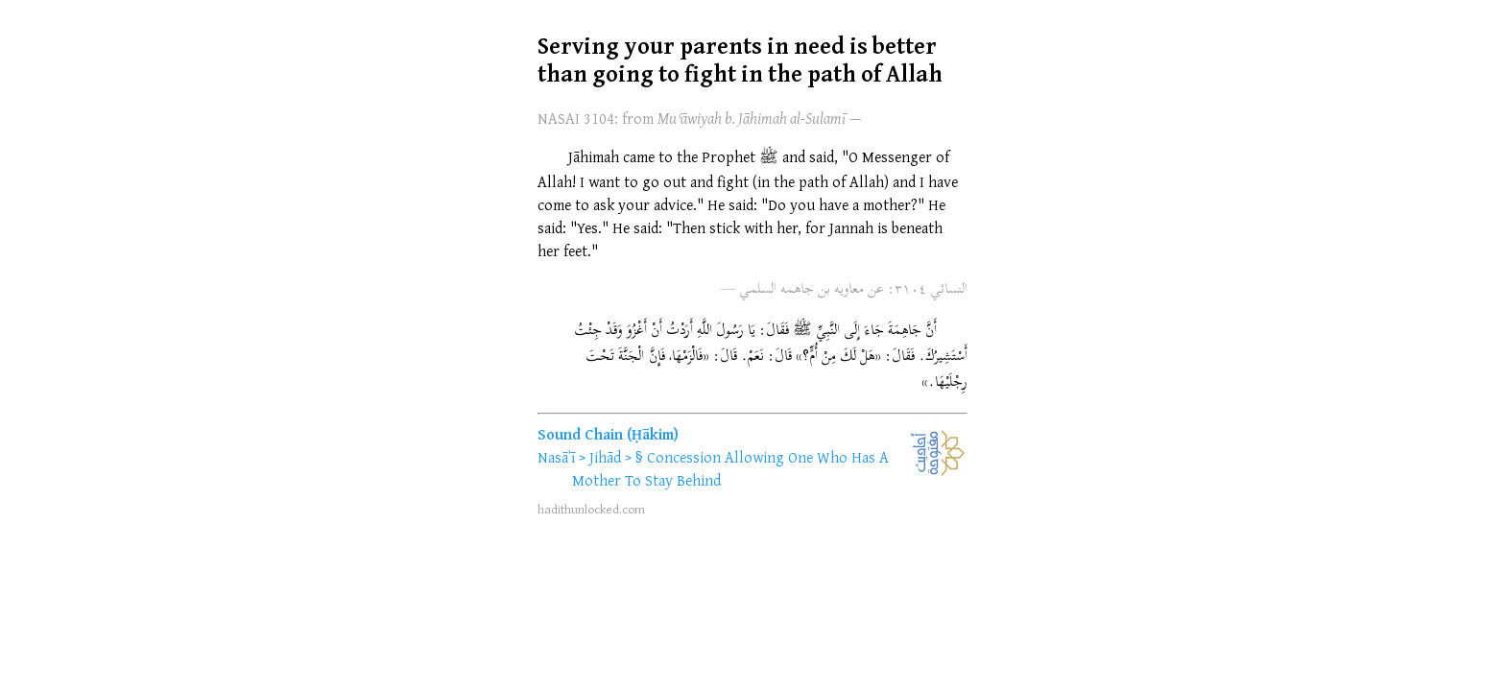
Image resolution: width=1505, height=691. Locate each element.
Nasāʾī (556, 456)
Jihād (605, 456)
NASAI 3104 (576, 118)
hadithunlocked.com (591, 508)
